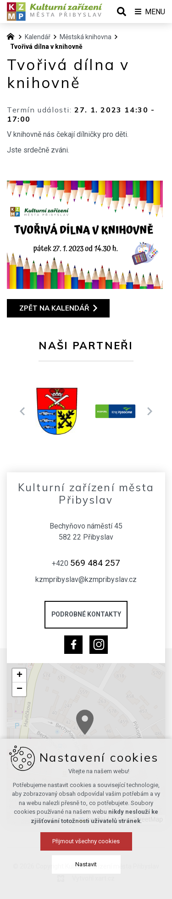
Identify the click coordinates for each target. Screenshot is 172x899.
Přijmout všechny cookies (86, 870)
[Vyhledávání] (121, 11)
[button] (105, 733)
